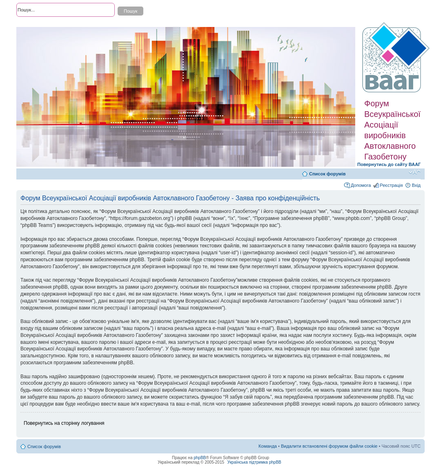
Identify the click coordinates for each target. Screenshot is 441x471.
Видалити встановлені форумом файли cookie (329, 446)
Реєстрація (391, 185)
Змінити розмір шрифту (415, 172)
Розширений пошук (36, 24)
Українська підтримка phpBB (254, 462)
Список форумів (327, 173)
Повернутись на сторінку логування (64, 423)
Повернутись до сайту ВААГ (389, 164)
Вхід (416, 185)
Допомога (361, 185)
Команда (267, 446)
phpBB (200, 457)
